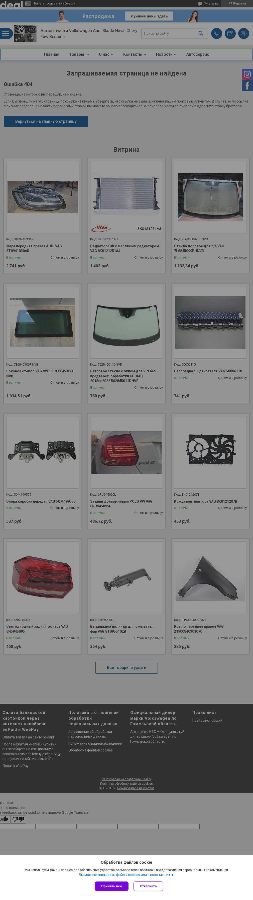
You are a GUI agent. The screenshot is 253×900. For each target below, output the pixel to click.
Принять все (111, 886)
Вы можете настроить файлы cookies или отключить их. (125, 875)
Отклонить (148, 886)
